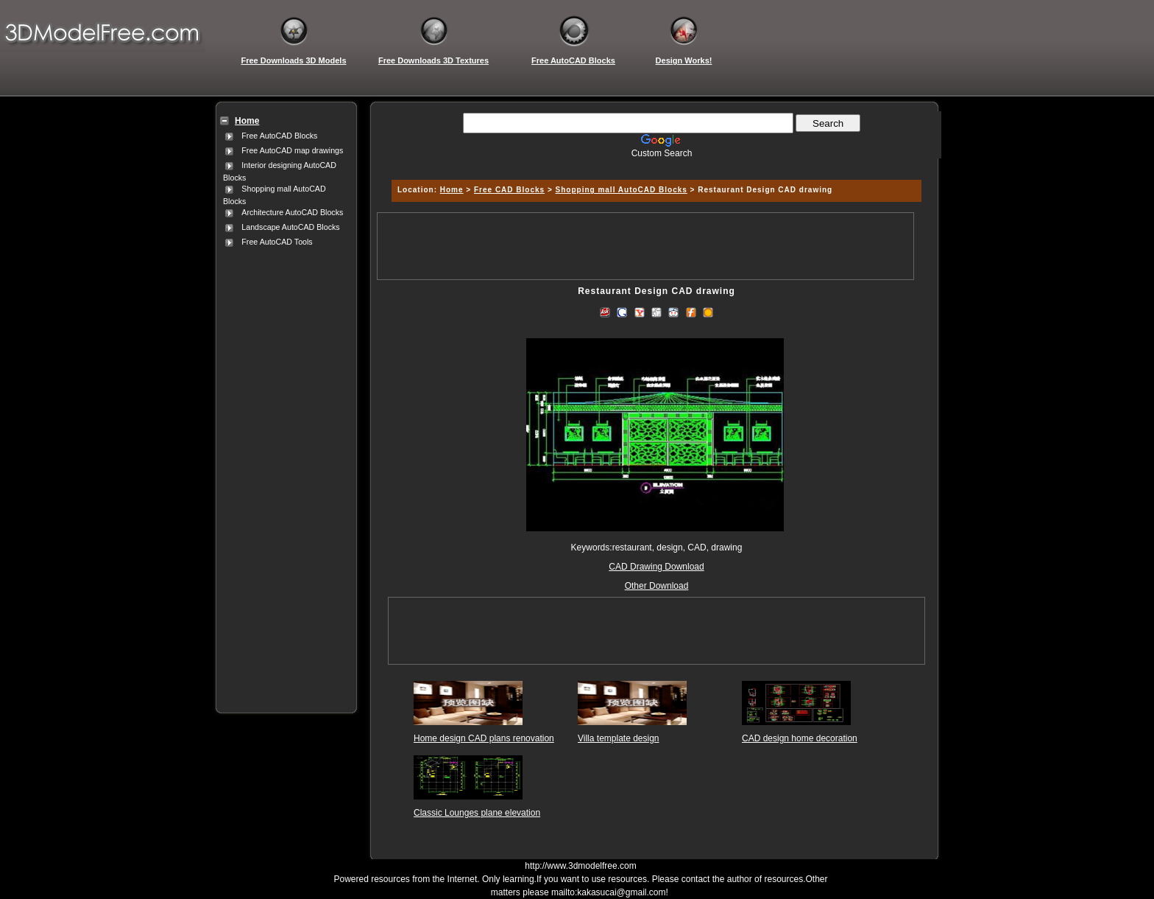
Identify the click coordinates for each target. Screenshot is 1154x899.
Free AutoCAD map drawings (292, 150)
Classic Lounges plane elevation (477, 813)
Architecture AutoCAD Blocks (292, 212)
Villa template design (618, 738)
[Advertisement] (283, 471)
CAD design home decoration (799, 738)
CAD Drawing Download (656, 567)
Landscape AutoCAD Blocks (290, 227)
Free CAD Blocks (509, 190)
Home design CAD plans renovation (484, 738)
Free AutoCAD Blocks (279, 135)
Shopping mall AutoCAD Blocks (621, 190)
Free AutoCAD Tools (276, 241)
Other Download (657, 586)
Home (452, 190)
